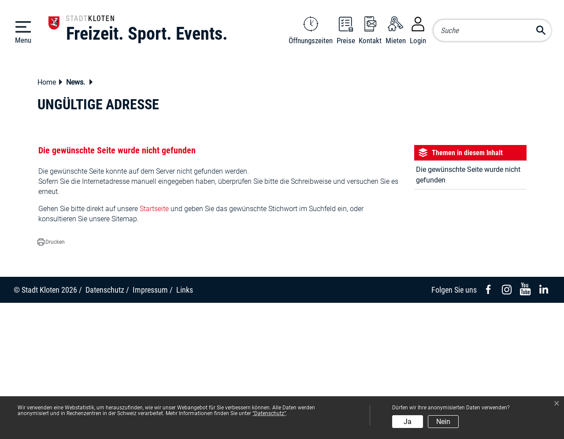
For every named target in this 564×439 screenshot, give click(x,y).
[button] (78, 219)
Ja (408, 421)
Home (46, 218)
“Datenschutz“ (269, 413)
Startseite (154, 345)
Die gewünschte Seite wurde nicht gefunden (468, 310)
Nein (443, 421)
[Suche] (492, 30)
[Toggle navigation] (23, 32)
